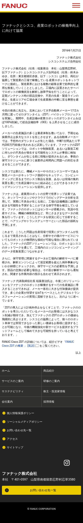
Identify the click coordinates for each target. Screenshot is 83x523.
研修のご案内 (51, 381)
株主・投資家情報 (54, 391)
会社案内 (7, 401)
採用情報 (48, 401)
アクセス (12, 438)
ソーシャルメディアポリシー (24, 421)
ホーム (6, 370)
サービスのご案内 (13, 381)
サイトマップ (15, 447)
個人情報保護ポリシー (20, 413)
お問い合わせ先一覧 (19, 430)
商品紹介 (48, 370)
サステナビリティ (13, 391)
